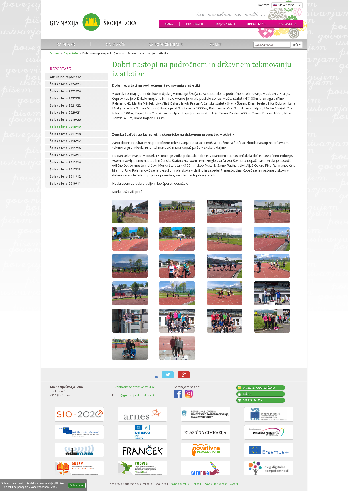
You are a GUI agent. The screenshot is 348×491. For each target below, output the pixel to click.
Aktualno (287, 24)
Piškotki (196, 483)
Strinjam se (76, 485)
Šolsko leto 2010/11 (65, 183)
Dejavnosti (225, 24)
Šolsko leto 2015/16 (65, 148)
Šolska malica (252, 400)
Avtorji (234, 483)
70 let (215, 44)
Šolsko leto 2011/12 (65, 176)
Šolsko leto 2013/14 (65, 162)
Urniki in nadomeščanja (259, 387)
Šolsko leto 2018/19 (65, 127)
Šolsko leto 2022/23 (65, 98)
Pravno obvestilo (179, 483)
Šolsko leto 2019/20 (65, 119)
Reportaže (256, 24)
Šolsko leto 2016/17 (65, 141)
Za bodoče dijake (165, 44)
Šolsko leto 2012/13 (65, 169)
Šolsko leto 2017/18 (65, 134)
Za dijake (66, 44)
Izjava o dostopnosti (215, 483)
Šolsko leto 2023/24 (65, 91)
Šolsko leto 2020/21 (65, 112)
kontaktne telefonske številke (135, 387)
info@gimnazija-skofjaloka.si (134, 395)
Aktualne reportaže (65, 77)
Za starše (115, 44)
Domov (54, 53)
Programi (194, 24)
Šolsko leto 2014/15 (65, 155)
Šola (169, 24)
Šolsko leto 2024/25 (65, 84)
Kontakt (263, 5)
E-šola (247, 394)
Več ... (54, 487)
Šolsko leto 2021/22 (65, 105)
